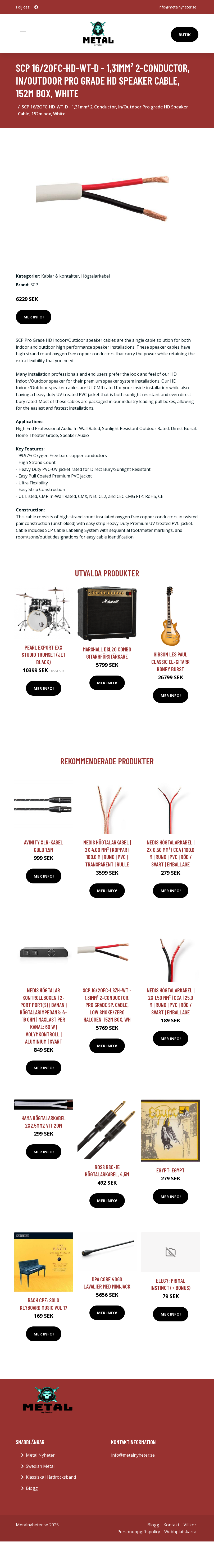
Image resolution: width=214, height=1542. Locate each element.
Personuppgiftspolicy (138, 1532)
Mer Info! (34, 316)
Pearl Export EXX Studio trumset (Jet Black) (44, 654)
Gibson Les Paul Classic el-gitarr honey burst (170, 661)
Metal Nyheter (40, 1455)
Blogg (32, 1488)
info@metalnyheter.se (177, 7)
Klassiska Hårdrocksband (51, 1477)
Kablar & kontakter (60, 276)
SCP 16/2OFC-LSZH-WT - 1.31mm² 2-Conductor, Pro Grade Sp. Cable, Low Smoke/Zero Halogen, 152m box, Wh (107, 1005)
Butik (185, 34)
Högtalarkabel (95, 276)
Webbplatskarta (180, 1532)
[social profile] (36, 7)
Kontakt (171, 1525)
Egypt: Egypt (170, 1170)
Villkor (190, 1525)
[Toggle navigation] (23, 34)
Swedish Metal (40, 1466)
